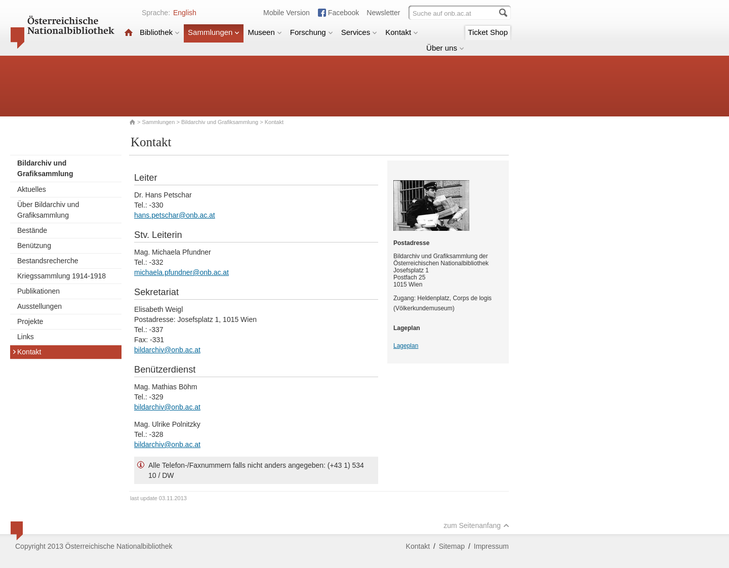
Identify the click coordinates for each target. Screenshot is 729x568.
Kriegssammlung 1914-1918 (61, 276)
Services (359, 32)
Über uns (445, 48)
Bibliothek (160, 32)
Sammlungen (213, 32)
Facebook (343, 13)
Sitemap (452, 546)
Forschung (311, 32)
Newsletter (383, 13)
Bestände (32, 230)
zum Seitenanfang (476, 525)
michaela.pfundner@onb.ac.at (181, 272)
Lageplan (405, 345)
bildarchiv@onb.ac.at (167, 350)
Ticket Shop (488, 32)
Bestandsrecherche (47, 261)
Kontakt (401, 32)
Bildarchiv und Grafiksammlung (219, 122)
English (184, 13)
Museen (264, 32)
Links (25, 337)
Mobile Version (286, 13)
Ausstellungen (39, 306)
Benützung (34, 245)
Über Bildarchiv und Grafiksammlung (48, 209)
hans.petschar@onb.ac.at (174, 215)
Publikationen (38, 291)
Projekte (30, 321)
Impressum (491, 546)
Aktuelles (31, 189)
